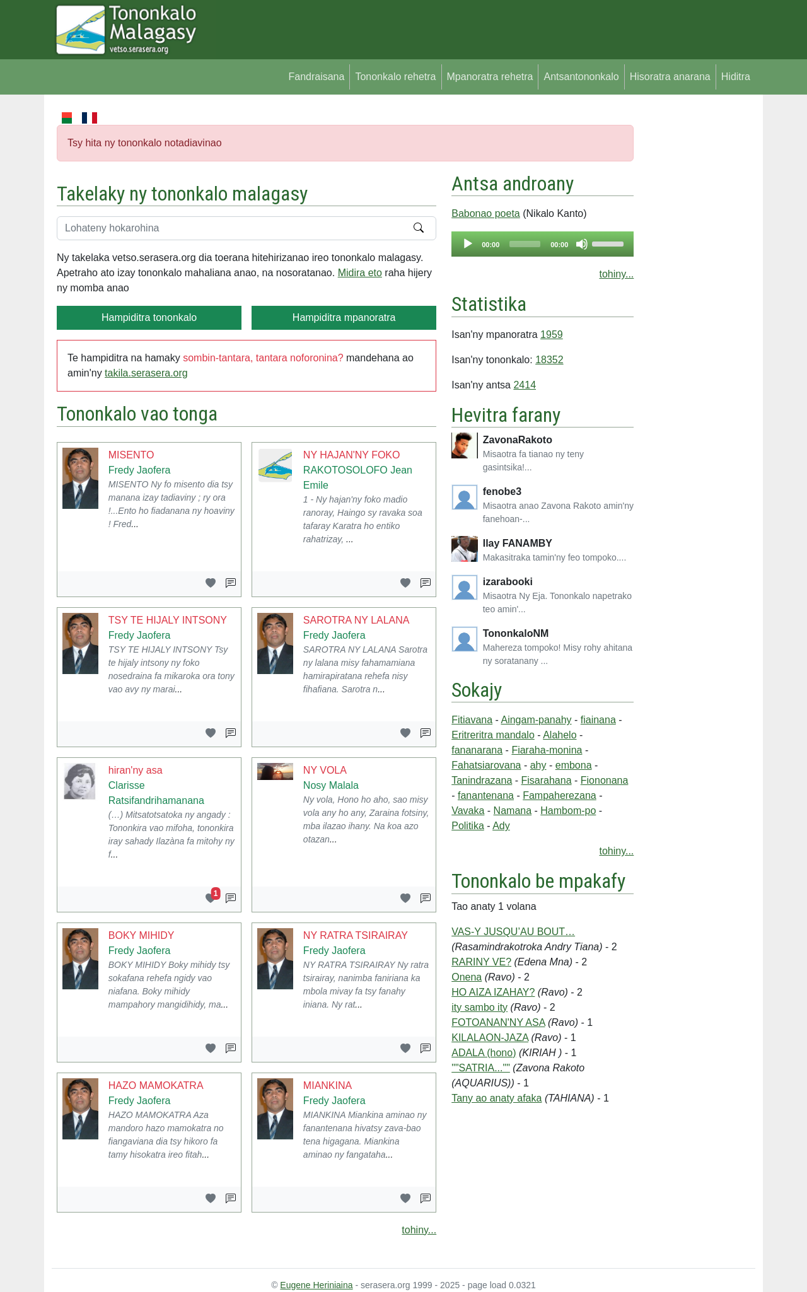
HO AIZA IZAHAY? (493, 992)
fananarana (476, 750)
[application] (542, 244)
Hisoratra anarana (670, 76)
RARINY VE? (481, 962)
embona (573, 765)
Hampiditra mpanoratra (344, 317)
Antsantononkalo (580, 76)
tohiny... (419, 1230)
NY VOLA (325, 770)
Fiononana (605, 780)
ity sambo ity (479, 1007)
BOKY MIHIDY (141, 935)
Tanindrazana (481, 780)
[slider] (524, 244)
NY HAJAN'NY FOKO (351, 455)
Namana (512, 810)
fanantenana (486, 795)
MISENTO (131, 455)
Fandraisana (316, 76)
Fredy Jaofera (139, 470)
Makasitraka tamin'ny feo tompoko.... (555, 557)
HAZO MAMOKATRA (156, 1085)
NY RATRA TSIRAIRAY (355, 935)
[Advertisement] (694, 299)
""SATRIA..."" (480, 1067)
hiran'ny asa (135, 770)
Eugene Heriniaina (316, 1285)
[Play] (468, 244)
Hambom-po (568, 810)
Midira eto (360, 272)
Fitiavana (471, 719)
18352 (549, 359)
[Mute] (582, 244)
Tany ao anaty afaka (496, 1098)
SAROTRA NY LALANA (356, 620)
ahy (538, 765)
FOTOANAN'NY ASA (498, 1022)
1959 (551, 334)
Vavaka (467, 810)
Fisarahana (546, 780)
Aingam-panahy (536, 719)
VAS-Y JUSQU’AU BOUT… (513, 931)
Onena (466, 977)
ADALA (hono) (483, 1052)
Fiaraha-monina (546, 750)
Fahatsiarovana (486, 765)
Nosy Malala (331, 785)
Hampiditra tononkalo (149, 317)
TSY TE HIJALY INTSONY (167, 620)
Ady (501, 825)
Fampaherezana (559, 795)
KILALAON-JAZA (489, 1037)
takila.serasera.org (146, 373)
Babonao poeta (485, 213)
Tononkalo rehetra (395, 76)
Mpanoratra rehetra (490, 76)
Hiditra (735, 76)
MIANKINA (327, 1085)
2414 (524, 385)
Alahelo (559, 735)
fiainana (598, 719)
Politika (467, 825)
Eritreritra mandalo (493, 735)
